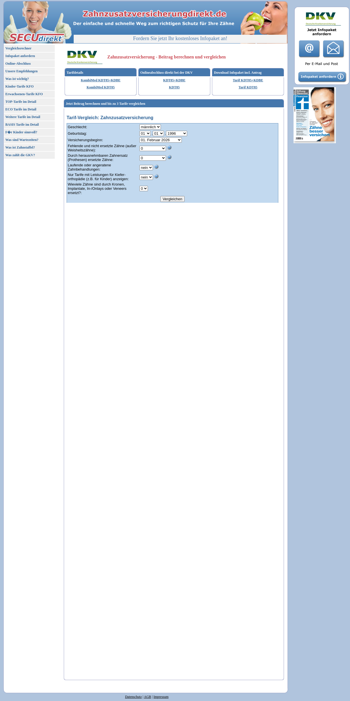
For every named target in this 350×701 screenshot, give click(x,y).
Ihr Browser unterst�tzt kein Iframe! (174, 394)
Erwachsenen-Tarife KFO (24, 94)
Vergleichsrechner (18, 48)
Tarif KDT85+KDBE (248, 80)
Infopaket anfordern (20, 56)
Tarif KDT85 (248, 87)
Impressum (161, 697)
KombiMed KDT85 (101, 87)
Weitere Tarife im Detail (22, 117)
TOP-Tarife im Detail (20, 102)
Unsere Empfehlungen (21, 71)
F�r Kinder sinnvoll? (21, 132)
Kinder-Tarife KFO (19, 86)
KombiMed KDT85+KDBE (101, 80)
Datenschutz (133, 697)
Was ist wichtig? (17, 79)
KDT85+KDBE (174, 80)
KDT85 (174, 87)
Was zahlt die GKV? (20, 155)
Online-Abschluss (18, 64)
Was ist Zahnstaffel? (20, 147)
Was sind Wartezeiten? (21, 140)
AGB (147, 697)
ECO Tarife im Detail (20, 109)
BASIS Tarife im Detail (22, 125)
